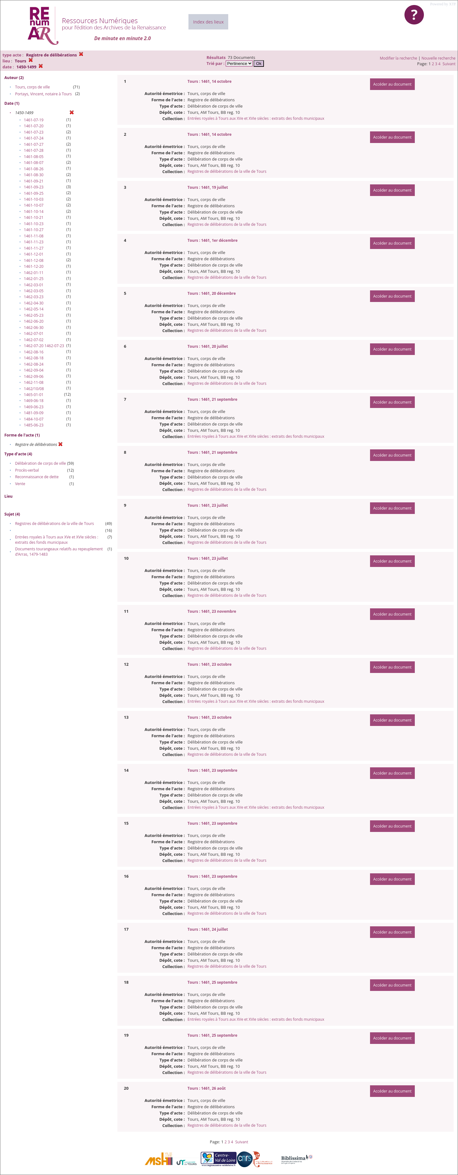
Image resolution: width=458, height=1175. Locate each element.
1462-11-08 (34, 382)
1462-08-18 (34, 358)
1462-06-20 (34, 321)
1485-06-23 (34, 425)
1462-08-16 (34, 352)
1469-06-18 (34, 400)
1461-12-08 (34, 260)
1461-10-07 (34, 205)
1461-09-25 (34, 193)
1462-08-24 (34, 364)
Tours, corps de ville (32, 87)
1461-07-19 (34, 120)
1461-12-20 (34, 266)
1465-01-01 (34, 394)
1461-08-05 (34, 156)
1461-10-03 (34, 199)
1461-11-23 (34, 242)
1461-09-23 (34, 187)
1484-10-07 (34, 419)
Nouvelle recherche (439, 58)
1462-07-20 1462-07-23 (44, 345)
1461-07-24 (34, 138)
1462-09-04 (34, 370)
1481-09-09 (34, 412)
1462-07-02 (34, 339)
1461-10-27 (34, 229)
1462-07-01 (34, 333)
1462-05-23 (34, 315)
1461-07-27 (34, 144)
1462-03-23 (34, 296)
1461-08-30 (34, 174)
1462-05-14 (34, 309)
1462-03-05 (34, 291)
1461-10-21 (34, 217)
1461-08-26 (34, 169)
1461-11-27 (34, 248)
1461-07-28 (34, 150)
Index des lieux (208, 22)
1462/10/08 (34, 388)
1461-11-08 (34, 236)
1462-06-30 (34, 327)
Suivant (449, 63)
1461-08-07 (34, 162)
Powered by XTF (443, 4)
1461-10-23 (34, 223)
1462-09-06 (34, 376)
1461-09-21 (34, 181)
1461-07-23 (34, 132)
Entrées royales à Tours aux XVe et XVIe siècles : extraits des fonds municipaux (56, 539)
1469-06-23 (34, 407)
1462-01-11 (34, 272)
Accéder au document (392, 84)
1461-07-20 (34, 126)
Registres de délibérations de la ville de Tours (54, 523)
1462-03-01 (34, 285)
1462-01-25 (34, 278)
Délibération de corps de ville (40, 463)
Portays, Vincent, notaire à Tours (43, 94)
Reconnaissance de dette (37, 476)
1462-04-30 (34, 303)
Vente (20, 483)
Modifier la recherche (398, 58)
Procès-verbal (27, 470)
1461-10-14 (34, 211)
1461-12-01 (34, 254)
